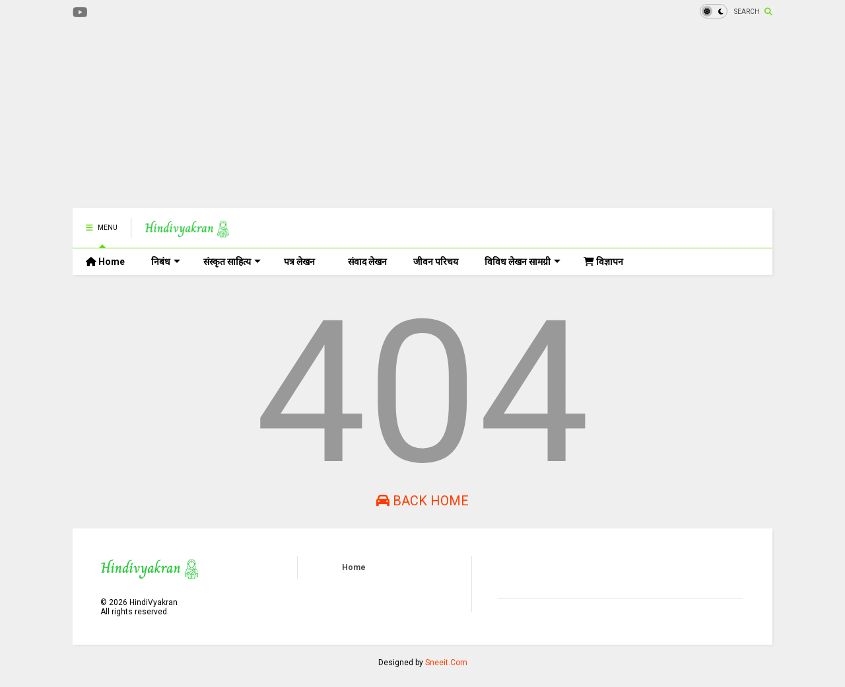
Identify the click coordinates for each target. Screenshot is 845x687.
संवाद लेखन (367, 261)
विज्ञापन (603, 261)
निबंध (165, 261)
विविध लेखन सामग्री (522, 261)
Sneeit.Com (446, 662)
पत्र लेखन (299, 261)
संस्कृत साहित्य (232, 261)
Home (105, 261)
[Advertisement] (313, 115)
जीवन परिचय (435, 261)
